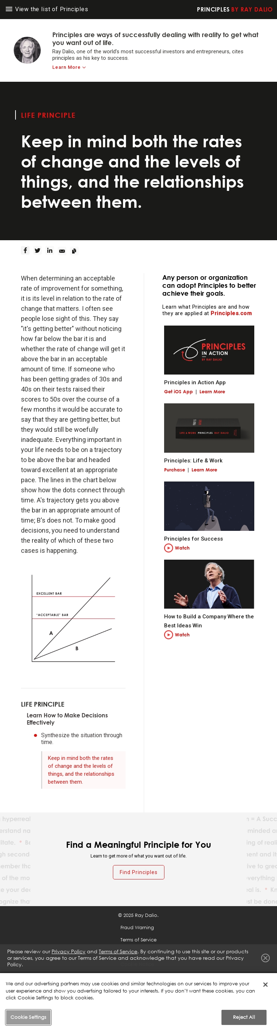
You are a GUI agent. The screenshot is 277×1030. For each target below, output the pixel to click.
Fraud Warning (137, 927)
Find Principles (139, 872)
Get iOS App (178, 391)
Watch (182, 548)
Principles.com (231, 313)
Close (265, 958)
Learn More (212, 391)
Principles (235, 9)
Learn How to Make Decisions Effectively (67, 719)
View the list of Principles (47, 9)
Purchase (174, 470)
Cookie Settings (138, 976)
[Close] (265, 995)
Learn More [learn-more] (66, 67)
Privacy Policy (68, 951)
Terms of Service (138, 939)
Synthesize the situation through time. (81, 738)
